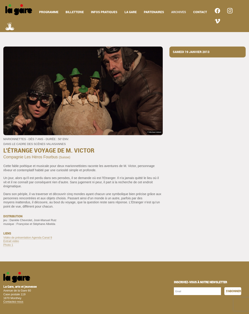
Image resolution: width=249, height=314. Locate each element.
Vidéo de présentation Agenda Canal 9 (27, 237)
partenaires (154, 12)
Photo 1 (8, 245)
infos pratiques (104, 12)
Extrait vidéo (11, 241)
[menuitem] (19, 10)
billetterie (75, 12)
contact (200, 12)
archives (178, 12)
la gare (130, 12)
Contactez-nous (13, 301)
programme (48, 12)
